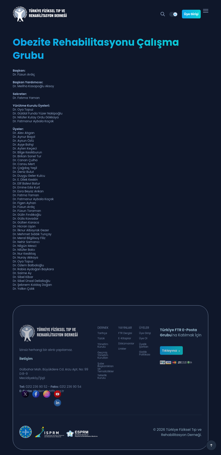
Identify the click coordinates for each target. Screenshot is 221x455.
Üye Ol (143, 339)
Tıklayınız (171, 356)
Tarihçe (102, 334)
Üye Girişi (191, 14)
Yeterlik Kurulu (102, 378)
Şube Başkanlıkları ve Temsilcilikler (106, 370)
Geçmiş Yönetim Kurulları (103, 357)
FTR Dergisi (125, 334)
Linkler (122, 349)
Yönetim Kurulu (103, 347)
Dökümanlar (126, 344)
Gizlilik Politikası (144, 354)
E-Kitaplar (124, 339)
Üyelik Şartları (143, 347)
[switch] (173, 14)
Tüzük (101, 339)
